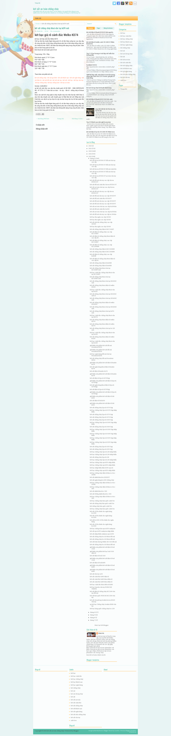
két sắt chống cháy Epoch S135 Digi (101, 446)
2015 (90, 156)
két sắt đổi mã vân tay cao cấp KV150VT (103, 196)
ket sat (122, 51)
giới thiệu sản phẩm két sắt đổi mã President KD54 (101, 346)
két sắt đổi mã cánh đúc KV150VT (101, 198)
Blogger (105, 625)
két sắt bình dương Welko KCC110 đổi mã (103, 542)
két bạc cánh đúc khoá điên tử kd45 (101, 584)
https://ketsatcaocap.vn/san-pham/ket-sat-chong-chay (99, 651)
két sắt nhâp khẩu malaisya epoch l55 (102, 534)
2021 (90, 148)
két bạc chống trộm (53, 83)
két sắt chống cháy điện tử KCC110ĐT (102, 229)
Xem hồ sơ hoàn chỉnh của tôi (95, 655)
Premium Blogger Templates (128, 730)
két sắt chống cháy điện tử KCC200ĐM (102, 249)
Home (37, 23)
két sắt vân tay (57, 80)
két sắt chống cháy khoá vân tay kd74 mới (52, 28)
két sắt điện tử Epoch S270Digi (100, 378)
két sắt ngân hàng (75, 78)
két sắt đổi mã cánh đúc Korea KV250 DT (103, 184)
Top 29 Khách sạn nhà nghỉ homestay (98, 122)
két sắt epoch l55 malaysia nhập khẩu (102, 531)
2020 (90, 151)
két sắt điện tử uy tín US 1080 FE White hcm (100, 132)
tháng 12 (93, 158)
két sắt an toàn (125, 59)
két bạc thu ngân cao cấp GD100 (100, 217)
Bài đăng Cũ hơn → (78, 118)
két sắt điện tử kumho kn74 (99, 371)
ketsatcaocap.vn (101, 636)
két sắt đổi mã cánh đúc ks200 (99, 209)
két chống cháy (125, 48)
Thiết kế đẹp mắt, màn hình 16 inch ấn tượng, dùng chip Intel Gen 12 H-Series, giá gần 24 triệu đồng (100, 76)
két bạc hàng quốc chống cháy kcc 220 (102, 608)
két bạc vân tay (78, 80)
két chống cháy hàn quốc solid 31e (101, 506)
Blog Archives (108, 28)
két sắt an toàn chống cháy (46, 9)
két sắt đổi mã (47, 80)
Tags (98, 28)
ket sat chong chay (126, 54)
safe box (123, 80)
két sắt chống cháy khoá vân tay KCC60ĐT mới (100, 269)
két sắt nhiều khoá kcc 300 (98, 491)
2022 (90, 146)
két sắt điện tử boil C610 (97, 556)
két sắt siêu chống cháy (127, 74)
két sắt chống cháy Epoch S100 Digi (101, 420)
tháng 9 (92, 615)
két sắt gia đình (52, 78)
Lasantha (116, 730)
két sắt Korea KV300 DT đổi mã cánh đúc (103, 169)
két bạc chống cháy (41, 83)
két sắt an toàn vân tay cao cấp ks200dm (103, 206)
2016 (90, 154)
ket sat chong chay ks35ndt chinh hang (98, 88)
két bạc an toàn (65, 83)
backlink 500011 (91, 65)
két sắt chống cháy (40, 78)
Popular (90, 28)
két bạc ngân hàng (126, 45)
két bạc (70, 80)
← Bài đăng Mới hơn (42, 118)
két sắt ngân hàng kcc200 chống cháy (102, 480)
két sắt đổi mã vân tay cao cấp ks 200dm (103, 214)
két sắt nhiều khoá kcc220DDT (100, 477)
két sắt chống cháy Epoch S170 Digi (101, 407)
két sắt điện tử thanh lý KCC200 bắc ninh (99, 99)
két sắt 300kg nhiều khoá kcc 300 (100, 494)
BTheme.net (132, 732)
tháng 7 (92, 620)
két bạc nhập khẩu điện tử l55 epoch (101, 468)
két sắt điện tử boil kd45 (97, 563)
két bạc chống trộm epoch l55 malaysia (102, 528)
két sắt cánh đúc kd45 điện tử (99, 576)
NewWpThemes (98, 730)
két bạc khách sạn (126, 42)
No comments (55, 31)
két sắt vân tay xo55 (96, 574)
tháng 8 (92, 617)
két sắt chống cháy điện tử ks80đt (101, 263)
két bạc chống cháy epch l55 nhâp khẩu (102, 462)
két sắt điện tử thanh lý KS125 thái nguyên (99, 32)
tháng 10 (93, 612)
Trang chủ (37, 3)
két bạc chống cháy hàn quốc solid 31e (102, 501)
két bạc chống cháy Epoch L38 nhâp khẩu (103, 452)
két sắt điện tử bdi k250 (97, 400)
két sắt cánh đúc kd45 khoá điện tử (101, 579)
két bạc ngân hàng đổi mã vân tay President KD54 (100, 354)
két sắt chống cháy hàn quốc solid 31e (102, 503)
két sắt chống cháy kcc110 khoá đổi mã (102, 536)
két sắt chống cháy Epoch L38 (99, 457)
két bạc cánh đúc (125, 36)
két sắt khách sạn (63, 78)
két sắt (65, 80)
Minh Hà (101, 633)
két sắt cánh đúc (125, 62)
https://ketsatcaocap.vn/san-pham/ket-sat (100, 647)
